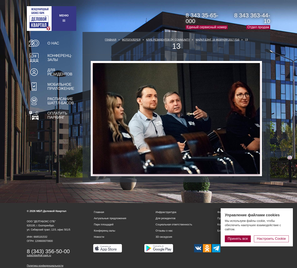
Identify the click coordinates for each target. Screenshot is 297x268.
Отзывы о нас (164, 230)
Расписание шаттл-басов (60, 101)
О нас (53, 43)
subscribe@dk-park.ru (39, 255)
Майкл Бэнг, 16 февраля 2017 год (217, 39)
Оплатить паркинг (57, 115)
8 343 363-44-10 (252, 18)
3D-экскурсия (164, 236)
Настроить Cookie (271, 239)
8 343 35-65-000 (202, 18)
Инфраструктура (166, 212)
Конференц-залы (59, 58)
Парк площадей (103, 224)
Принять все (238, 239)
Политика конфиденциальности (45, 265)
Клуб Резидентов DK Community (168, 39)
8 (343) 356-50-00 (48, 251)
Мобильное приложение (60, 86)
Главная (110, 39)
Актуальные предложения (110, 218)
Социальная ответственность (174, 224)
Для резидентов (59, 72)
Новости (99, 236)
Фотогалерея (131, 39)
